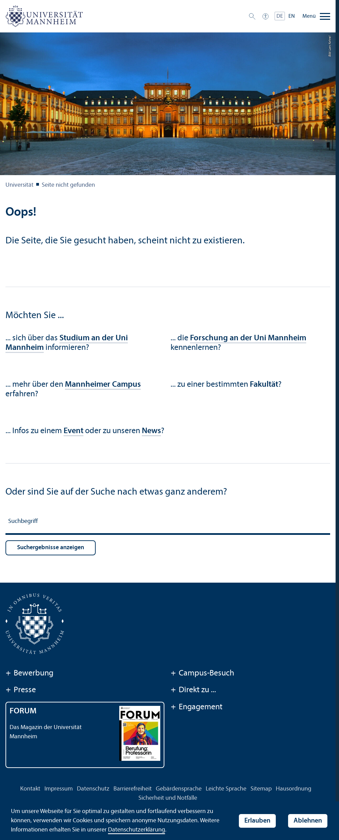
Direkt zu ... (193, 690)
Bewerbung (29, 674)
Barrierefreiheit (132, 789)
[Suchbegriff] (167, 522)
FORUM (23, 711)
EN (291, 16)
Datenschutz (93, 789)
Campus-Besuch (202, 674)
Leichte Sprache (226, 789)
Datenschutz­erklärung (136, 830)
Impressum (58, 789)
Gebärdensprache (179, 789)
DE (279, 16)
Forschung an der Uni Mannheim (248, 338)
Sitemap (261, 789)
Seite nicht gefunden (68, 185)
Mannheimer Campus (103, 385)
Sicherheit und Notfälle (167, 798)
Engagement (196, 707)
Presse (20, 690)
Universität (19, 185)
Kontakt (30, 789)
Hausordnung (293, 789)
